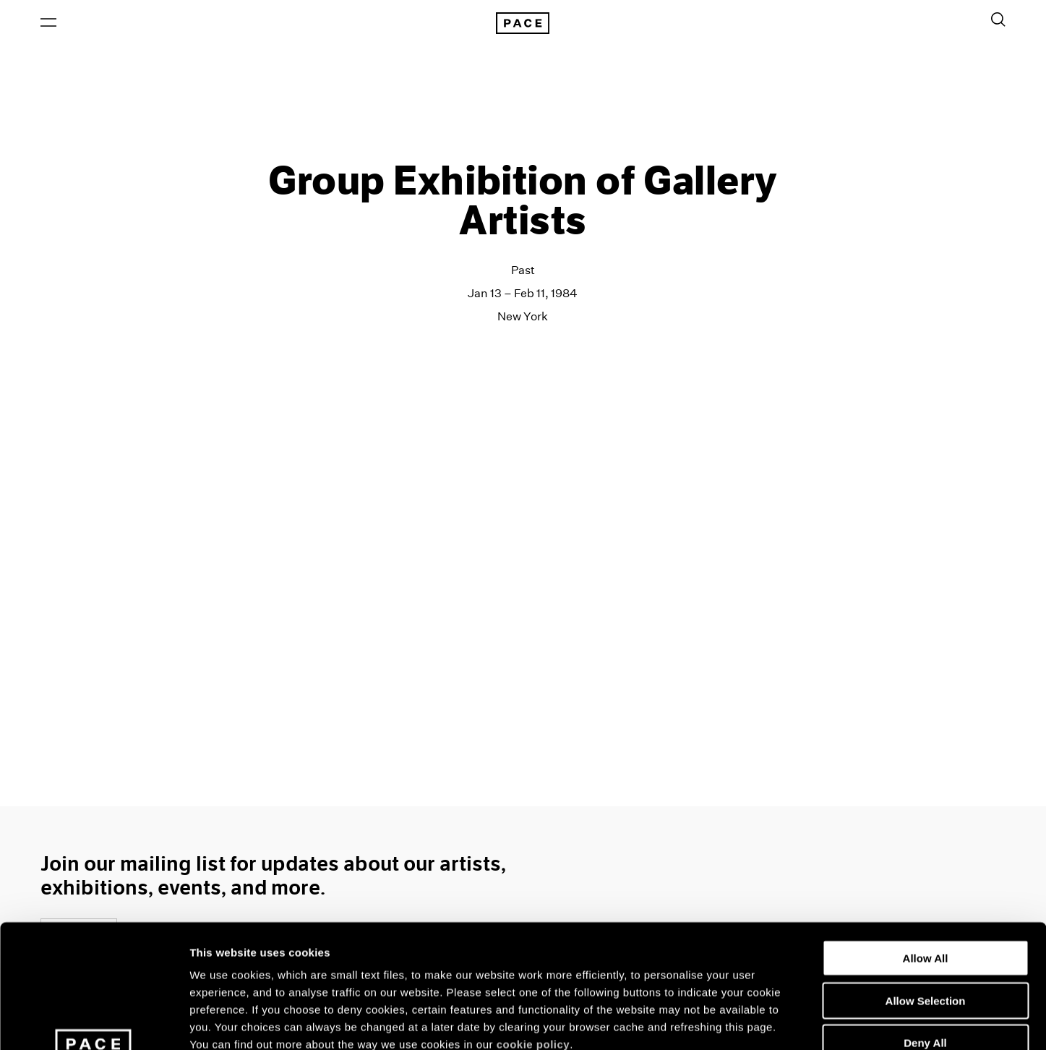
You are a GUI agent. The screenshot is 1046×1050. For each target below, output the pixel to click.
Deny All (925, 927)
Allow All (925, 842)
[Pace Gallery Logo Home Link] (522, 23)
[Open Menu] (48, 22)
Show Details (759, 1021)
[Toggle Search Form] (998, 19)
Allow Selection (926, 885)
